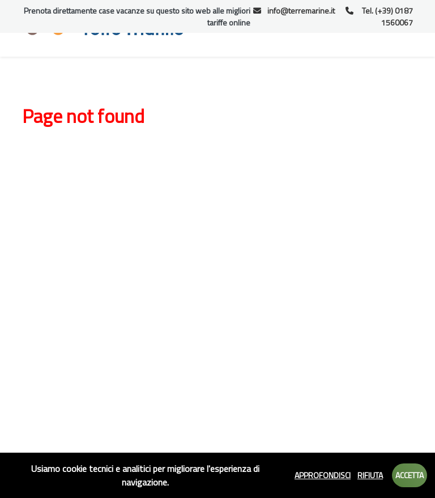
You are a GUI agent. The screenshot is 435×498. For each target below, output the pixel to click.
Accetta (409, 475)
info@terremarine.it (294, 10)
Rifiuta (370, 475)
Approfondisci (323, 475)
